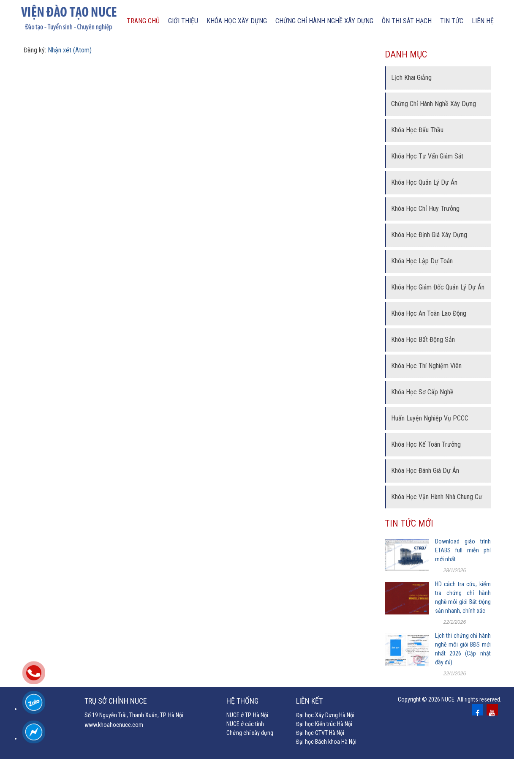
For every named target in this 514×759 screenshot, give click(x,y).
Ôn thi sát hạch (407, 21)
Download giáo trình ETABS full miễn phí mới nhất (463, 550)
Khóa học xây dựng (237, 21)
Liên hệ (483, 21)
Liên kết (309, 700)
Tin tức (451, 21)
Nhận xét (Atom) (70, 50)
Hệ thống (242, 700)
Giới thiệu (183, 21)
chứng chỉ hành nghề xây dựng (324, 21)
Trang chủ (143, 21)
